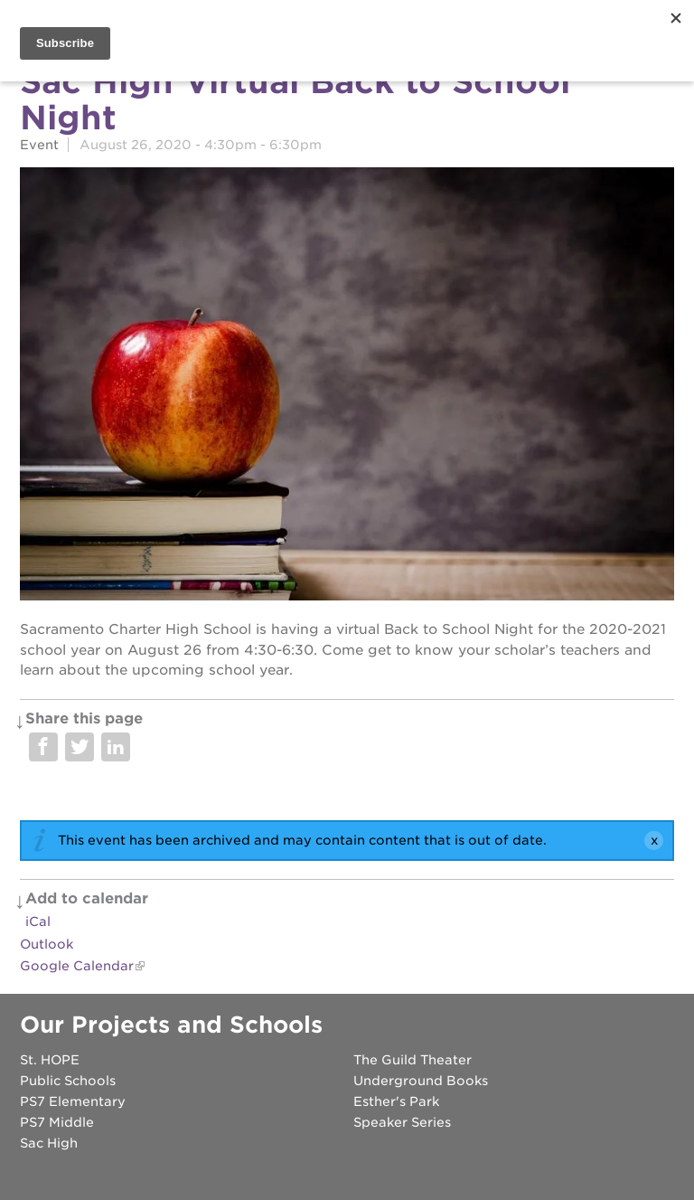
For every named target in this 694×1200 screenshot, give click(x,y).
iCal (38, 921)
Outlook (46, 944)
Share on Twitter (79, 746)
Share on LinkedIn (115, 746)
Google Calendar (77, 966)
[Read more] (347, 386)
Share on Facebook (43, 746)
